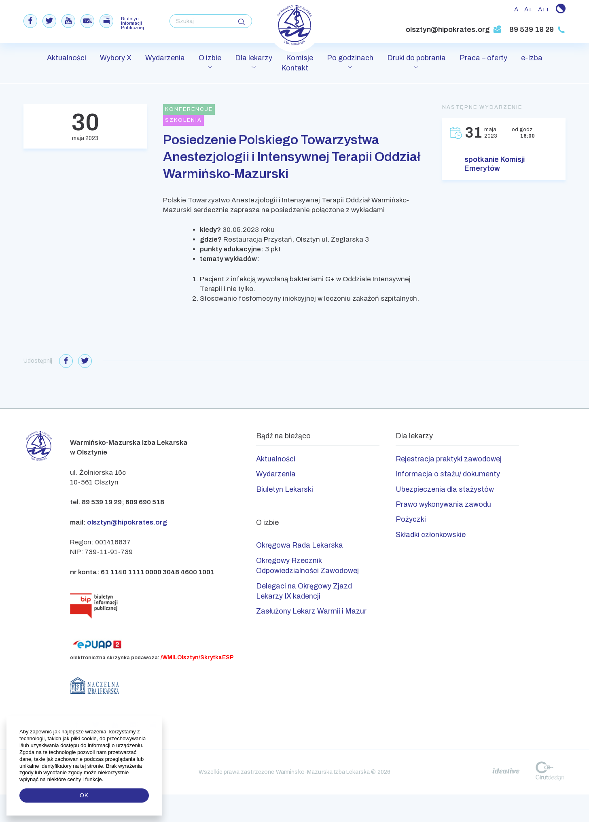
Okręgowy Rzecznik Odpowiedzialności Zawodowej (307, 565)
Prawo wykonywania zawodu (443, 504)
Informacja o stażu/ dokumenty (448, 474)
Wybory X (115, 58)
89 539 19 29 (537, 29)
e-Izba (531, 58)
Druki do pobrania (416, 58)
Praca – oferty (483, 58)
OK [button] (84, 795)
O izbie (210, 58)
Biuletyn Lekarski (284, 489)
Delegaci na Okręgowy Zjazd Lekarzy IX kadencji (304, 591)
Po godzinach (350, 58)
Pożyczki (411, 519)
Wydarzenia (165, 58)
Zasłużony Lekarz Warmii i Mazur (311, 611)
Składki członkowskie (431, 535)
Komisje (299, 58)
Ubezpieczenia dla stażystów (445, 489)
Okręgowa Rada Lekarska (299, 545)
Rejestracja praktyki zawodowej (449, 459)
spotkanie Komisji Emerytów (494, 163)
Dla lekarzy (253, 58)
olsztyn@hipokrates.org (454, 29)
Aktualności (66, 58)
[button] (104, 779)
